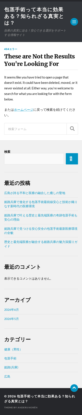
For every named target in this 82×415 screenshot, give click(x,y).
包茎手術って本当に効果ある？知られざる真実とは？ (34, 16)
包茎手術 (10, 358)
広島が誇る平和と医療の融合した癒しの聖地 (34, 193)
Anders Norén (28, 407)
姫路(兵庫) (11, 367)
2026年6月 (11, 309)
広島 (7, 376)
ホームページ (23, 110)
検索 (7, 151)
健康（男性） (13, 349)
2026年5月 (11, 318)
